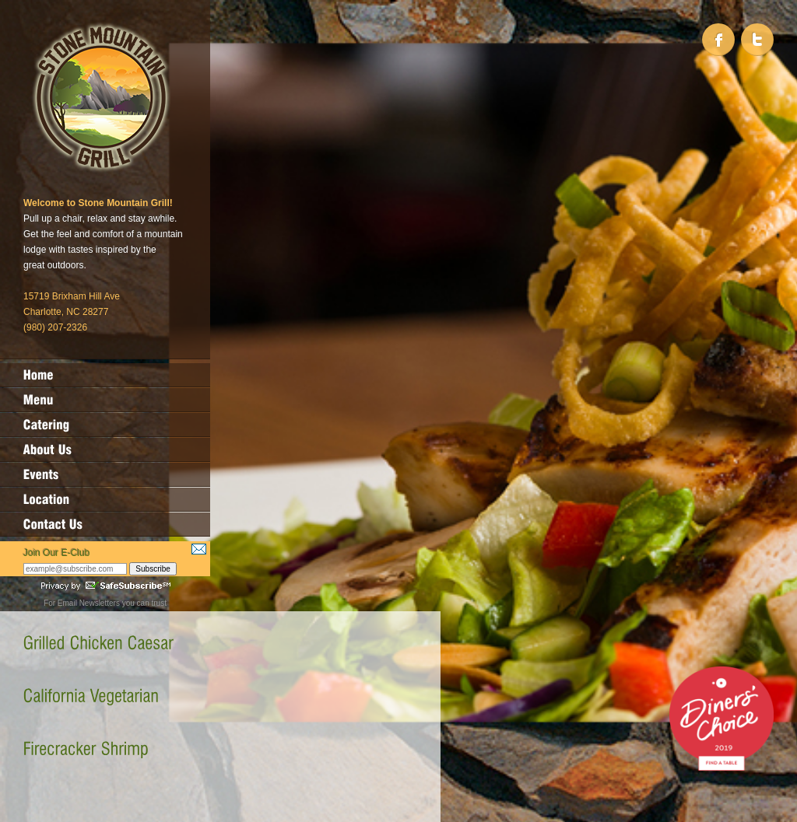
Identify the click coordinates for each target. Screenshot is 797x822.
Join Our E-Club (56, 552)
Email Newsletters (89, 603)
